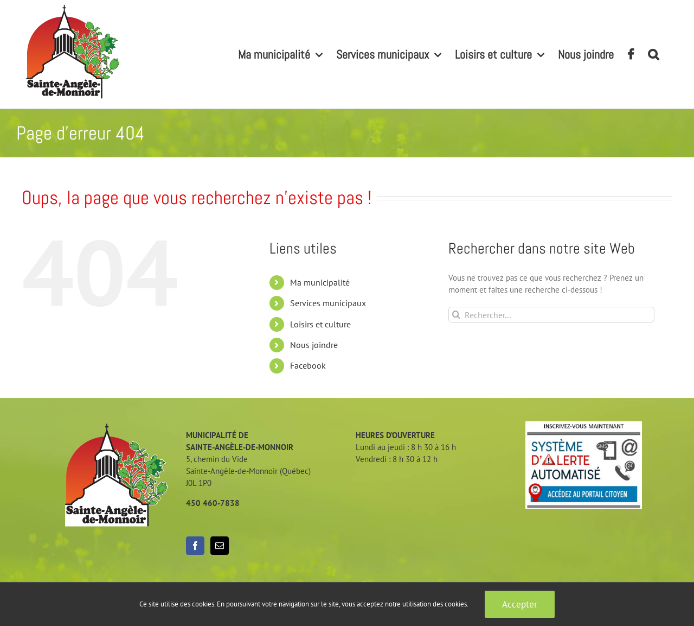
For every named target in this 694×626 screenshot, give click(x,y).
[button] (653, 54)
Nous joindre (314, 344)
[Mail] (219, 545)
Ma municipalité (320, 282)
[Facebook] (195, 545)
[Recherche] (456, 315)
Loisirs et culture (320, 324)
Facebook (308, 365)
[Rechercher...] (551, 315)
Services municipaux (328, 303)
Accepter (519, 604)
